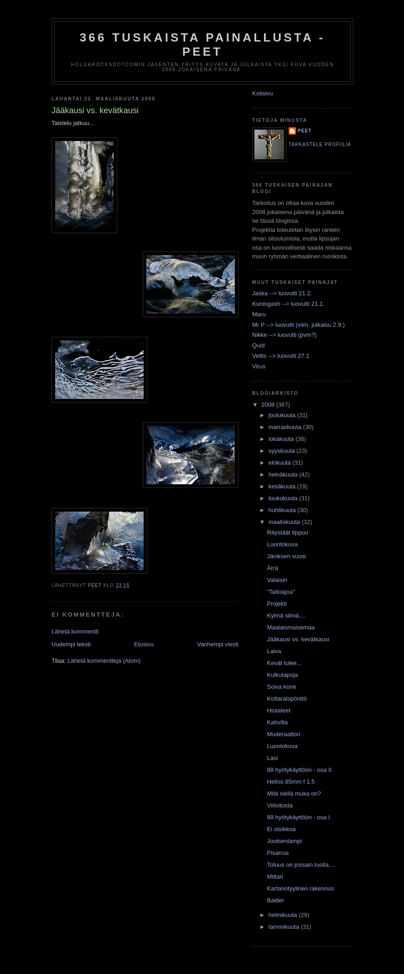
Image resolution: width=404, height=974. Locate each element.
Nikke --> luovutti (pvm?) (284, 334)
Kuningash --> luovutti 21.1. (288, 303)
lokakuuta (282, 438)
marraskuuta (286, 427)
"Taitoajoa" (281, 591)
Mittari (275, 876)
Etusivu (144, 644)
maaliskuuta (285, 521)
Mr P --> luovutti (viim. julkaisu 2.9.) (298, 324)
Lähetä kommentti (75, 631)
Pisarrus (278, 852)
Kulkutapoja (282, 674)
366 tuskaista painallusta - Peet (203, 44)
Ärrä (272, 568)
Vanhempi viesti (217, 644)
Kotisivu (262, 93)
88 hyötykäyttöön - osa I (298, 817)
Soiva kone (281, 686)
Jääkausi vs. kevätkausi (298, 639)
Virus (258, 366)
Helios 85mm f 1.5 (291, 781)
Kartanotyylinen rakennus (300, 888)
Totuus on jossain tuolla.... (301, 864)
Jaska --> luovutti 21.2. (282, 293)
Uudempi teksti (71, 644)
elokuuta (281, 462)
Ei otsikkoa (281, 829)
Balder (275, 900)
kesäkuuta (283, 486)
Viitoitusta (279, 805)
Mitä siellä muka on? (294, 793)
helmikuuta (284, 914)
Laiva (274, 651)
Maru (259, 314)
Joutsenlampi (284, 841)
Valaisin (277, 579)
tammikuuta (285, 926)
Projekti (276, 603)
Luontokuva (282, 544)
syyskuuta (282, 450)
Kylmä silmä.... (286, 615)
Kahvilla (277, 722)
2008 (268, 404)
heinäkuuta (284, 474)
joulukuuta (283, 415)
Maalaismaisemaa (291, 627)
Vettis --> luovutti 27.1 (280, 355)
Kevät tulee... (284, 663)
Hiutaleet (278, 710)
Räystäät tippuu (287, 532)
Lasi (272, 757)
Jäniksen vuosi (286, 556)
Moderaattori (283, 734)
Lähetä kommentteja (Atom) (103, 660)
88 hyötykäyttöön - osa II (299, 769)
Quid (258, 345)
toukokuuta (284, 498)
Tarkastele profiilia (320, 144)
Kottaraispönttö (286, 698)
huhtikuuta (283, 510)
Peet (305, 130)
